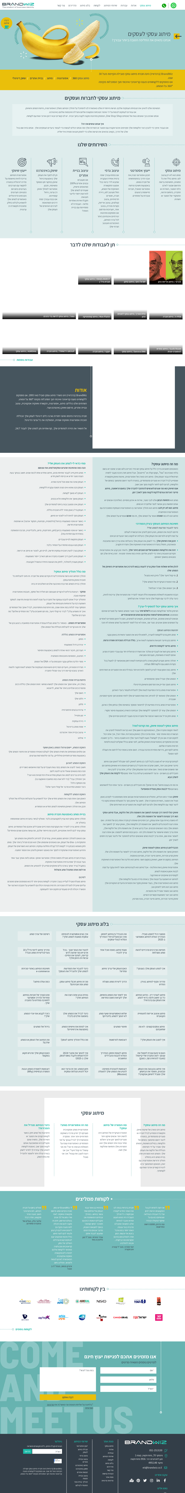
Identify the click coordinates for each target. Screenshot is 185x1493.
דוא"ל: (58, 1442)
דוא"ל (151, 1379)
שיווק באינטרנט (82, 1459)
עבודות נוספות (25, 360)
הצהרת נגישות (107, 1464)
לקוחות (97, 5)
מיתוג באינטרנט (81, 1455)
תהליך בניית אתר (81, 1472)
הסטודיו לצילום (82, 1476)
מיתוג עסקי (146, 5)
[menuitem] (81, 1436)
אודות (134, 5)
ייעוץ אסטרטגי (82, 1436)
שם (152, 1360)
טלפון (151, 1370)
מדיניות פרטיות (107, 1471)
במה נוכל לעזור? (86, 1360)
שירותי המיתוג (111, 5)
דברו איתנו (67, 1388)
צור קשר (61, 5)
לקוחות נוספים (24, 1320)
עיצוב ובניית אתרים (83, 1451)
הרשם (27, 1441)
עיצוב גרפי (84, 1446)
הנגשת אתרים (82, 1462)
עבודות (124, 5)
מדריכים (73, 5)
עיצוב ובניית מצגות (83, 1467)
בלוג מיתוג (86, 5)
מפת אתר (109, 1467)
